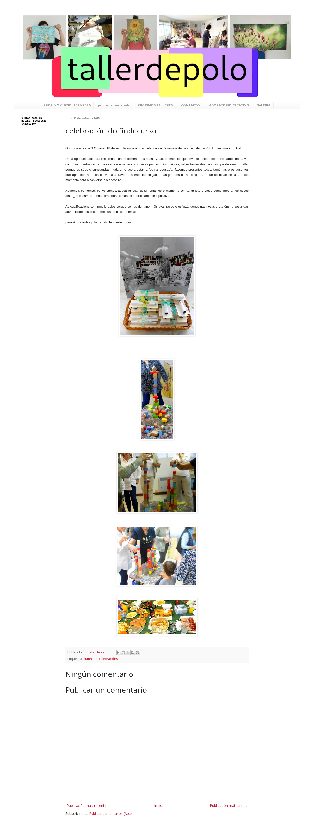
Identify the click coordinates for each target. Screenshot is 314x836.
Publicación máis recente (86, 805)
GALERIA (263, 105)
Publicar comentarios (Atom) (112, 813)
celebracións (108, 659)
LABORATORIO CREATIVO (228, 105)
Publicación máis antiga (228, 805)
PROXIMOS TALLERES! (156, 105)
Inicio (158, 805)
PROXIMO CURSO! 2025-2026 (67, 105)
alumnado (90, 659)
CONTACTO (190, 105)
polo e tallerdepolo (114, 105)
